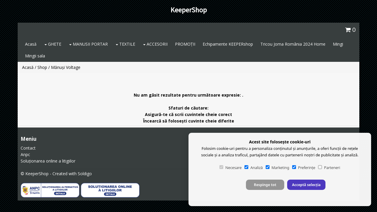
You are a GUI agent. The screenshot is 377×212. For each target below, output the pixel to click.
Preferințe (303, 167)
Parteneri (329, 167)
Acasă (31, 44)
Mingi (338, 44)
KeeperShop (189, 9)
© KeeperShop (35, 173)
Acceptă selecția (306, 184)
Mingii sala (35, 56)
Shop (42, 67)
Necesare (230, 167)
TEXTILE (125, 44)
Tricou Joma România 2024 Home (292, 44)
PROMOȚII (185, 44)
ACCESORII (155, 44)
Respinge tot (265, 184)
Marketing (277, 167)
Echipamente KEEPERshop (228, 44)
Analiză (253, 167)
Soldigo (85, 173)
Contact (28, 148)
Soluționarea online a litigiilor (48, 161)
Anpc (25, 154)
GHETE (52, 44)
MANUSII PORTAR (88, 44)
